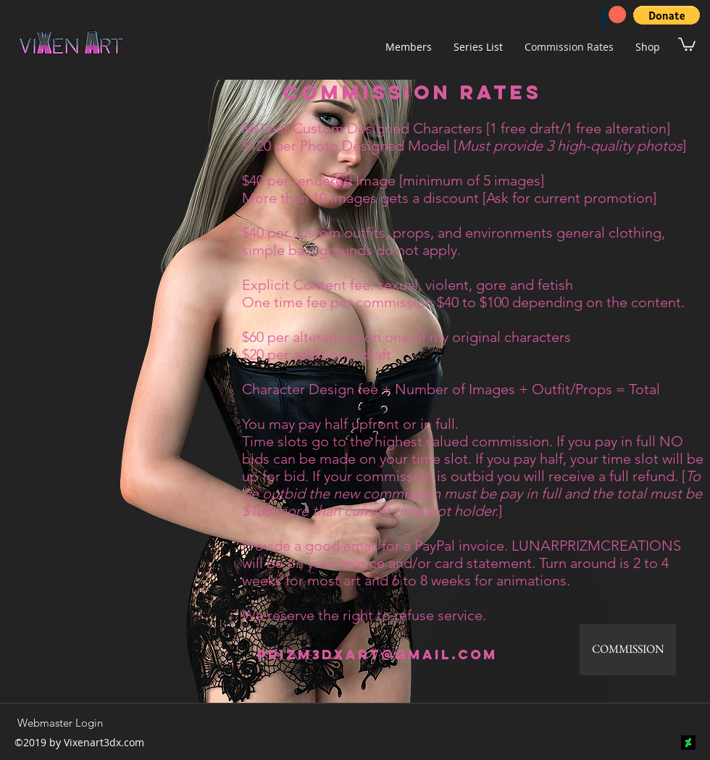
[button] (666, 15)
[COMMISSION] (628, 649)
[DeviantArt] (688, 742)
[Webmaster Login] (60, 722)
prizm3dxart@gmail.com (377, 654)
